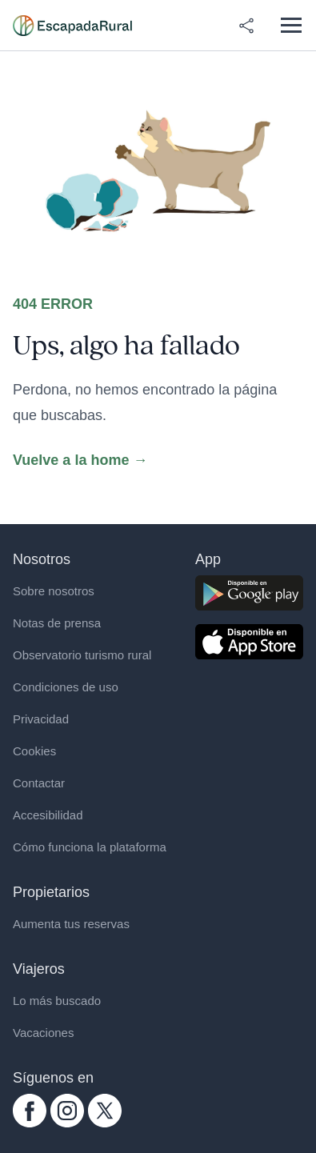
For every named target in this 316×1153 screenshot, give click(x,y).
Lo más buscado (57, 1000)
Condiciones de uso (65, 687)
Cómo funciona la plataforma (89, 847)
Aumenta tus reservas (71, 924)
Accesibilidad (48, 815)
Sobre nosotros (53, 591)
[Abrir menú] (291, 25)
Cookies (34, 751)
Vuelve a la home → (80, 460)
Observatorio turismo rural (82, 655)
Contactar (39, 783)
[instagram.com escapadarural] (67, 1110)
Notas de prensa (57, 623)
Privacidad (41, 719)
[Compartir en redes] (246, 25)
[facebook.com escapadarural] (29, 1110)
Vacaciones (43, 1032)
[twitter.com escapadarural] (105, 1110)
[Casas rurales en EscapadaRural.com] (72, 25)
